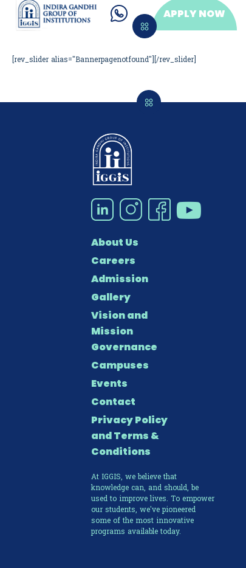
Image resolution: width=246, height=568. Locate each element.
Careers (113, 261)
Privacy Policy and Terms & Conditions (129, 436)
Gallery (111, 297)
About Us (114, 242)
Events (109, 383)
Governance (124, 347)
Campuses (120, 365)
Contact (113, 402)
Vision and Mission (119, 323)
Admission (119, 279)
